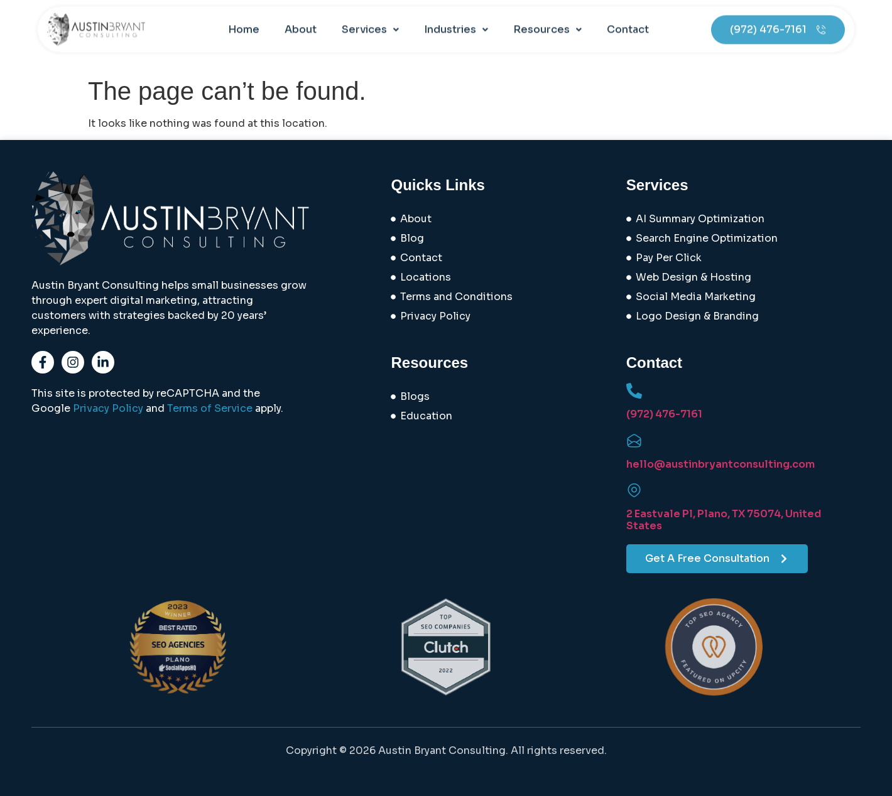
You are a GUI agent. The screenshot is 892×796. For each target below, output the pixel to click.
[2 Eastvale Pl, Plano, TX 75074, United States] (634, 490)
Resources (547, 20)
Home (243, 20)
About (301, 20)
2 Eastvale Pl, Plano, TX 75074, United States (723, 519)
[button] (370, 21)
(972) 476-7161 (664, 414)
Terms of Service (210, 408)
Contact (628, 20)
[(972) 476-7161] (634, 391)
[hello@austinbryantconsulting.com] (634, 441)
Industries (456, 20)
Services (370, 20)
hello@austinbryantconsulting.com (720, 464)
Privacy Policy (108, 408)
